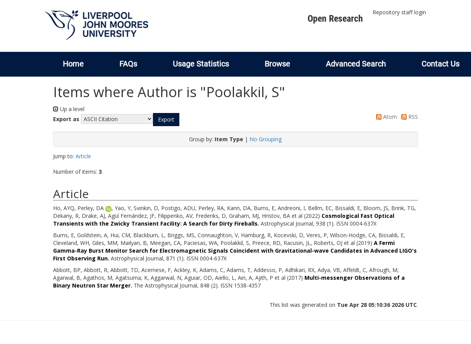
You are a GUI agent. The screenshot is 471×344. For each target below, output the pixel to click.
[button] (166, 119)
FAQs (128, 63)
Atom (385, 116)
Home (73, 63)
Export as (66, 119)
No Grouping (265, 139)
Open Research (335, 18)
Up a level (68, 109)
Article (83, 156)
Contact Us (440, 63)
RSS (408, 116)
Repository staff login (399, 12)
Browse (277, 63)
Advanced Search (356, 63)
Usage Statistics (201, 63)
